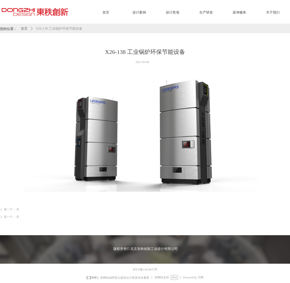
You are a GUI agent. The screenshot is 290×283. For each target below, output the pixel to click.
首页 (24, 28)
